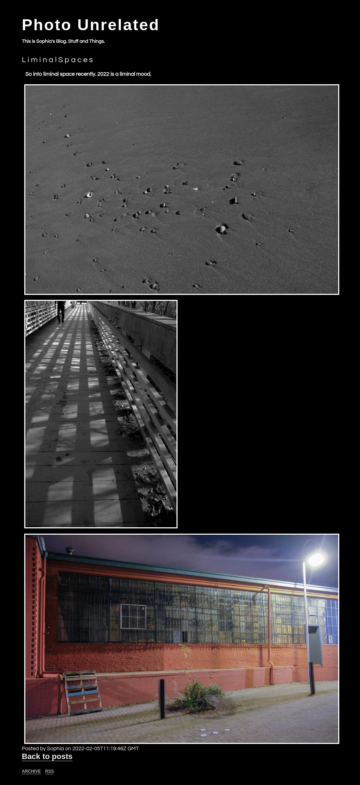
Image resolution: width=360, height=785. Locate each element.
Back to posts (47, 756)
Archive (31, 771)
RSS (49, 771)
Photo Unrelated (91, 25)
